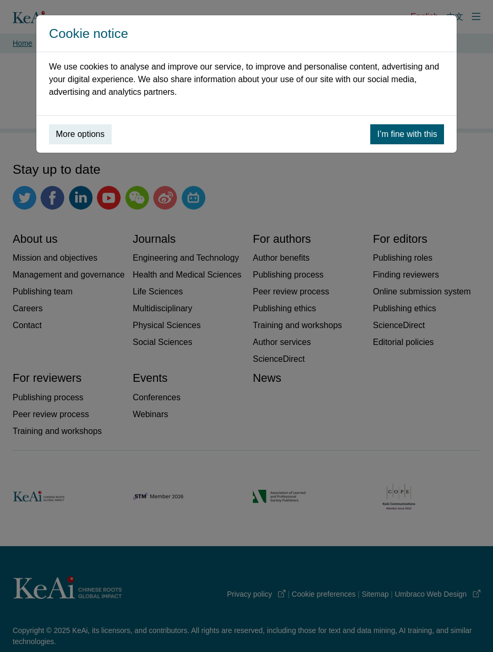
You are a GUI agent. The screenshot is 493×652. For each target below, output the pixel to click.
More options (80, 134)
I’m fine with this (407, 134)
